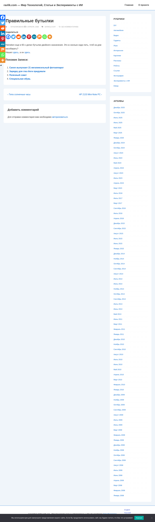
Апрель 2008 (119, 480)
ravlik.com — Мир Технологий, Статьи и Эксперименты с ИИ (43, 5)
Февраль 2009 (119, 435)
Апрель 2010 (119, 375)
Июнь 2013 (118, 309)
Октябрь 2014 (119, 264)
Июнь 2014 (118, 284)
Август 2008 (118, 465)
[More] (49, 36)
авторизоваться (60, 117)
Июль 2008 (118, 470)
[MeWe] (34, 36)
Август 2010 (118, 354)
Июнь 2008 (118, 475)
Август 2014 (118, 274)
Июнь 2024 (118, 158)
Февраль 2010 (119, 385)
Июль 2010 (118, 359)
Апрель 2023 (119, 183)
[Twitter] (13, 36)
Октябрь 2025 (119, 113)
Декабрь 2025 (119, 108)
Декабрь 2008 (119, 445)
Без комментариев (69, 27)
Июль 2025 (118, 118)
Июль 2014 (118, 279)
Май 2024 (117, 163)
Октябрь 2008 (119, 455)
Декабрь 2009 (119, 395)
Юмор (116, 86)
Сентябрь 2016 (120, 208)
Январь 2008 (119, 496)
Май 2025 (117, 128)
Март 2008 (118, 485)
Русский (127, 513)
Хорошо (139, 518)
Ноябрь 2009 (119, 400)
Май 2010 (117, 370)
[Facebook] (8, 36)
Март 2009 (118, 430)
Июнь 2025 (118, 123)
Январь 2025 (119, 138)
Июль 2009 (118, 420)
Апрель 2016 (119, 218)
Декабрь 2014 (119, 254)
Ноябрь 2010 (119, 344)
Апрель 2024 (119, 168)
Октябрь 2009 (119, 405)
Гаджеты (117, 41)
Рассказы (117, 61)
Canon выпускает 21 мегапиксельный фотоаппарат (36, 67)
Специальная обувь (19, 79)
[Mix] (39, 36)
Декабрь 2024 (119, 143)
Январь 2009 (119, 440)
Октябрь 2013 (119, 294)
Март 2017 (118, 203)
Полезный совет (18, 75)
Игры (116, 46)
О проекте (143, 5)
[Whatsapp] (44, 36)
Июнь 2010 (118, 364)
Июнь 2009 (118, 425)
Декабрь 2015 (119, 223)
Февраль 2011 (119, 329)
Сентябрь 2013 (120, 299)
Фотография (118, 76)
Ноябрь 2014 (119, 259)
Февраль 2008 (119, 490)
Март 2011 (118, 324)
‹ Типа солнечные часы (19, 94)
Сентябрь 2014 (120, 269)
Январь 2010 (119, 390)
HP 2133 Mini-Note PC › (90, 94)
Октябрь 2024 (119, 148)
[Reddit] (18, 36)
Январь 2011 (119, 334)
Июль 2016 (118, 213)
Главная (129, 5)
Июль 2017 (118, 198)
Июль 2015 (118, 239)
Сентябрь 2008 (120, 460)
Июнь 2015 (118, 244)
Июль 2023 (118, 178)
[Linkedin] (23, 36)
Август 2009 (118, 415)
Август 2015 (118, 234)
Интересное (118, 51)
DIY (54, 27)
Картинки (117, 56)
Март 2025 (118, 133)
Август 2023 (118, 173)
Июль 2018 (118, 193)
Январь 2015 (119, 249)
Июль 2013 (118, 304)
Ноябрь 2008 (119, 450)
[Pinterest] (29, 36)
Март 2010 (118, 380)
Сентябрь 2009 (120, 410)
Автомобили (118, 30)
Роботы (117, 66)
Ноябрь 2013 (119, 289)
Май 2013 (117, 314)
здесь (16, 52)
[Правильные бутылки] (32, 27)
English (127, 510)
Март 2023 (118, 188)
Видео (116, 35)
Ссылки (117, 71)
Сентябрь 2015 (120, 228)
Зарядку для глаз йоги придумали (27, 71)
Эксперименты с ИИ (122, 81)
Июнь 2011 (118, 319)
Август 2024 (118, 153)
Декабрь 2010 (119, 339)
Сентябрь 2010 (120, 349)
